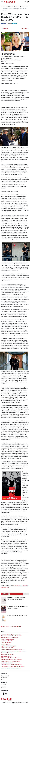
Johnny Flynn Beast (5, 644)
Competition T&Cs (5, 675)
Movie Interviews (24, 6)
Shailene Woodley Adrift (7, 647)
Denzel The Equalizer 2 (6, 642)
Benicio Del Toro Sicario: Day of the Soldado (11, 659)
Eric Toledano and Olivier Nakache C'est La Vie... (12, 649)
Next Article (25, 28)
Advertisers (3, 687)
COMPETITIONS (6, 594)
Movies (16, 6)
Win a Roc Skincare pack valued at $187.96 (17, 615)
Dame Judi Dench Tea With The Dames (10, 661)
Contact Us (3, 684)
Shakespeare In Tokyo (6, 652)
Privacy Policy (4, 677)
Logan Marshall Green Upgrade (8, 646)
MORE (26, 594)
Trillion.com (20, 702)
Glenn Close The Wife (6, 656)
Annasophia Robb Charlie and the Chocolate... (12, 635)
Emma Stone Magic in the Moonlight (9, 637)
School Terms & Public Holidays (11, 626)
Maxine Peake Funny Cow (7, 640)
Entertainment (9, 6)
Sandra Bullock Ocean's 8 (7, 663)
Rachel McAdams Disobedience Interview (11, 668)
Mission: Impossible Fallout (7, 654)
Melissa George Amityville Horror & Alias (11, 634)
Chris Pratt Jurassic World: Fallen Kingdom (11, 664)
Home (2, 6)
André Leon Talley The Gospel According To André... (13, 651)
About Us (3, 686)
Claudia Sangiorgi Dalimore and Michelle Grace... (12, 666)
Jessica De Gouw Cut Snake (7, 639)
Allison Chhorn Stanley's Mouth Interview (11, 657)
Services (3, 679)
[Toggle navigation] (2, 1)
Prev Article (5, 28)
